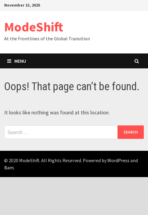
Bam (9, 168)
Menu (16, 61)
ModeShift (33, 27)
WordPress (118, 160)
